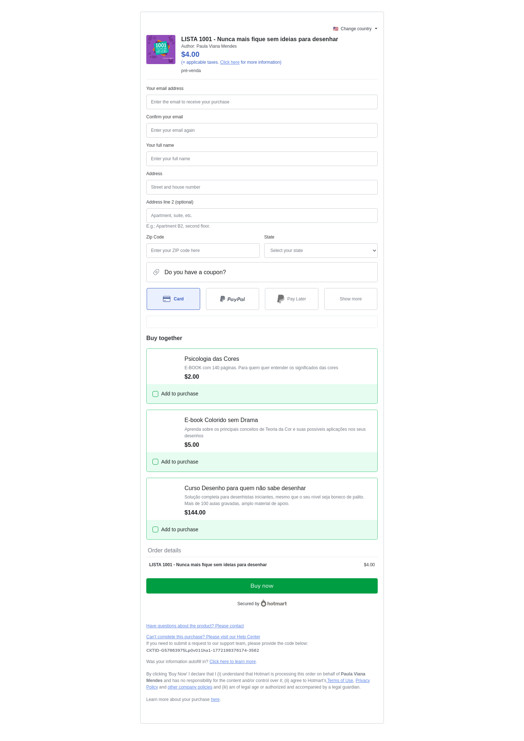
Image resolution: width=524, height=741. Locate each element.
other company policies (190, 687)
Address (154, 173)
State (269, 237)
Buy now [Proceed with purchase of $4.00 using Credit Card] (261, 586)
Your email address (164, 88)
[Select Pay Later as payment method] (291, 299)
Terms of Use (339, 680)
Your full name (160, 145)
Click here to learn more (233, 661)
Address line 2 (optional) (169, 202)
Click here (229, 62)
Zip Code (155, 237)
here (215, 699)
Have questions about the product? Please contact (195, 625)
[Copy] (202, 650)
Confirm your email (164, 116)
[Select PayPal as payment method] (232, 299)
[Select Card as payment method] (173, 299)
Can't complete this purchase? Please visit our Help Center (203, 636)
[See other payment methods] (351, 299)
